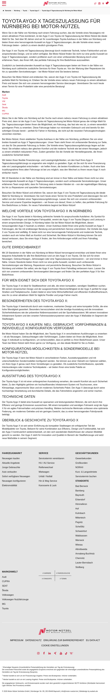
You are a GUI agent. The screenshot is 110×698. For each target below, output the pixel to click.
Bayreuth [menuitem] (79, 495)
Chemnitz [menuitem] (80, 558)
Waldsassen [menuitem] (81, 535)
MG (3, 111)
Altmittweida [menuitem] (81, 549)
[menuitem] (95, 3)
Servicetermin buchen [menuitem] (86, 476)
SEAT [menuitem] (5, 586)
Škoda (5, 107)
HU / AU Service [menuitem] (47, 463)
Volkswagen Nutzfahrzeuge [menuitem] (15, 599)
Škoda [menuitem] (5, 590)
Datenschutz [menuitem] (33, 640)
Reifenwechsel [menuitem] (46, 467)
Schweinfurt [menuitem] (81, 531)
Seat (4, 104)
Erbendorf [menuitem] (80, 499)
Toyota (5, 98)
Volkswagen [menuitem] (8, 595)
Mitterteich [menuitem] (80, 518)
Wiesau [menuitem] (79, 545)
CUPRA (5, 114)
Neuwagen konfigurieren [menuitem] (14, 481)
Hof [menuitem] (77, 508)
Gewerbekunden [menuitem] (83, 458)
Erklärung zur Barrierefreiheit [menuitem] (64, 640)
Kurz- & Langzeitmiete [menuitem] (86, 472)
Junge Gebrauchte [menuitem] (11, 467)
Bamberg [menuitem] (79, 490)
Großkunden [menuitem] (81, 463)
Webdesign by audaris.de (88, 691)
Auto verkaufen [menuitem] (9, 472)
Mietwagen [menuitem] (44, 472)
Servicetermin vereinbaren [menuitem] (51, 458)
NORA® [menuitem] (79, 467)
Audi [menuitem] (4, 577)
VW (3, 101)
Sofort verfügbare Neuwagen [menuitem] (16, 476)
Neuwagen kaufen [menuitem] (11, 458)
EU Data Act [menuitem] (93, 640)
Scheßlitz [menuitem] (79, 526)
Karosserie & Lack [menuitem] (47, 485)
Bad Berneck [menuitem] (81, 486)
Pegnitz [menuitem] (79, 522)
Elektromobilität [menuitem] (9, 485)
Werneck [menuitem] (79, 540)
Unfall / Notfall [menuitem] (45, 476)
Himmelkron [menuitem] (81, 504)
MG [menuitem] (4, 604)
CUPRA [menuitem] (6, 581)
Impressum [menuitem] (16, 640)
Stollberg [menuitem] (79, 567)
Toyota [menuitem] (5, 608)
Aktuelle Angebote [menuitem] (11, 463)
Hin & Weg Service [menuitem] (48, 481)
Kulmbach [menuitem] (80, 513)
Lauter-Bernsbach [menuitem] (84, 563)
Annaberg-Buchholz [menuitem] (85, 553)
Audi (4, 95)
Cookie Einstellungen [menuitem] (55, 645)
